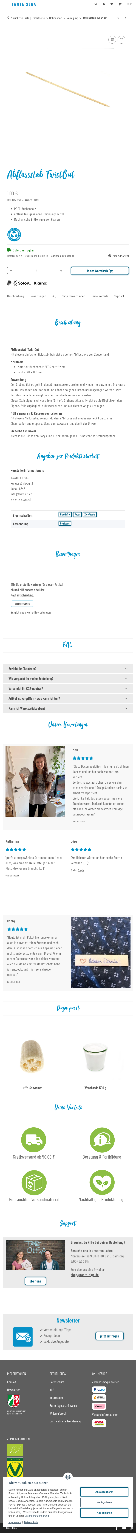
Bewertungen (38, 296)
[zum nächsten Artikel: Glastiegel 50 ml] (125, 18)
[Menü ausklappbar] (4, 2)
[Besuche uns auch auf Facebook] (116, 1528)
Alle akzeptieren (104, 1491)
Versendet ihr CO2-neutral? (25, 688)
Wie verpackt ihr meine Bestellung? (30, 678)
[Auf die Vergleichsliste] (112, 40)
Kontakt (11, 1382)
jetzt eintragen (109, 1341)
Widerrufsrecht (58, 1413)
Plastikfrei (65, 514)
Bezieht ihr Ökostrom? (22, 668)
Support (119, 296)
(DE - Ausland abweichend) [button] (60, 255)
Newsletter (13, 1390)
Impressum (15, 1522)
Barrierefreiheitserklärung (65, 1421)
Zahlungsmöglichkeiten (105, 1382)
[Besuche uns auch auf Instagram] (131, 1528)
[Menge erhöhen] (61, 270)
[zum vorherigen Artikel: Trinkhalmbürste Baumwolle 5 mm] (118, 18)
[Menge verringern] (11, 270)
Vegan (77, 514)
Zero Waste (89, 514)
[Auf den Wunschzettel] (121, 40)
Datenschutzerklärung (37, 1515)
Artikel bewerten (22, 603)
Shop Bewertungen (73, 296)
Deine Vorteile (99, 296)
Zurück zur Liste (19, 18)
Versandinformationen (105, 1414)
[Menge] (36, 270)
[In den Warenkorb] (10, 31)
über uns (35, 1286)
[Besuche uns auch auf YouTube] (124, 1528)
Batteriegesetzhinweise (63, 1405)
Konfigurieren (104, 1502)
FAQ (54, 296)
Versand (34, 199)
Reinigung (64, 523)
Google (16, 875)
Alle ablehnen (104, 1512)
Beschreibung (15, 296)
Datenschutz (31, 1522)
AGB (52, 1390)
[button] (96, 4)
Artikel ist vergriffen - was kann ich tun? (34, 698)
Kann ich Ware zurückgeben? (26, 708)
